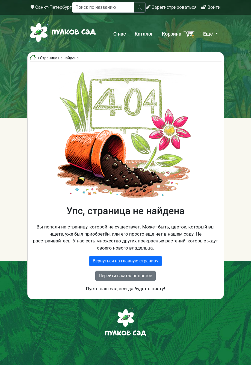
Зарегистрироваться (171, 7)
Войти (210, 7)
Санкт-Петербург (51, 7)
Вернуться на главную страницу (125, 260)
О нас (119, 34)
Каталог (144, 34)
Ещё (208, 34)
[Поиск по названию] (103, 7)
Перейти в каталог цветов (125, 275)
